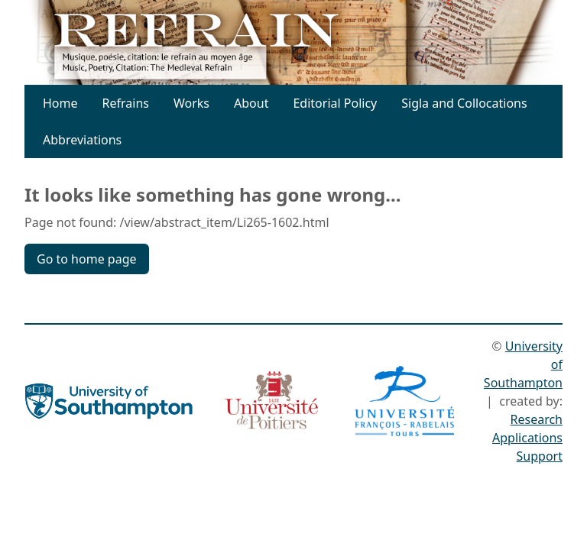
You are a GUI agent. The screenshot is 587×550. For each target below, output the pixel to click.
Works (191, 103)
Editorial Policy (335, 103)
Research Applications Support (527, 437)
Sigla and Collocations (464, 103)
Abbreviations (82, 139)
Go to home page (87, 259)
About (251, 103)
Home (60, 103)
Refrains (125, 103)
